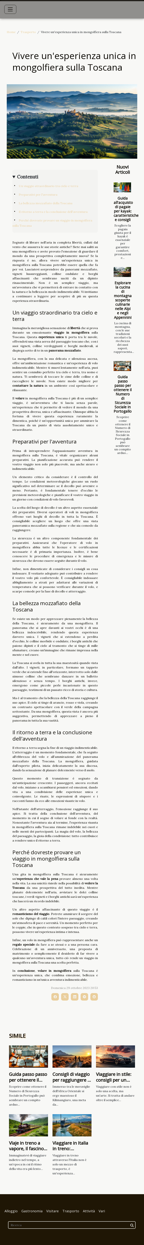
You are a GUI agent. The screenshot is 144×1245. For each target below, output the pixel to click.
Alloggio (11, 1211)
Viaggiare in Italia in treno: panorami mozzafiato (70, 1151)
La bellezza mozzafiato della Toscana (45, 203)
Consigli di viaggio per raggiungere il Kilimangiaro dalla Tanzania (71, 1082)
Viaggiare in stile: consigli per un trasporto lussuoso (113, 1082)
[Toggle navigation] (10, 9)
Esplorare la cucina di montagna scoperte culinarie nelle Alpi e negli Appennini (123, 300)
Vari (102, 1211)
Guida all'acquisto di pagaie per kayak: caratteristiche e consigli (126, 209)
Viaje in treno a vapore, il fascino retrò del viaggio (26, 1148)
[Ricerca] (72, 1225)
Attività (89, 1211)
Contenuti (27, 177)
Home (11, 32)
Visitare (52, 1211)
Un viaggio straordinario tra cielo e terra (48, 186)
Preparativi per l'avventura (38, 194)
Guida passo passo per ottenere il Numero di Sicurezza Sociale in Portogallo (123, 394)
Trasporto (28, 32)
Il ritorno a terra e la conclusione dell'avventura (53, 212)
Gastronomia (32, 1211)
